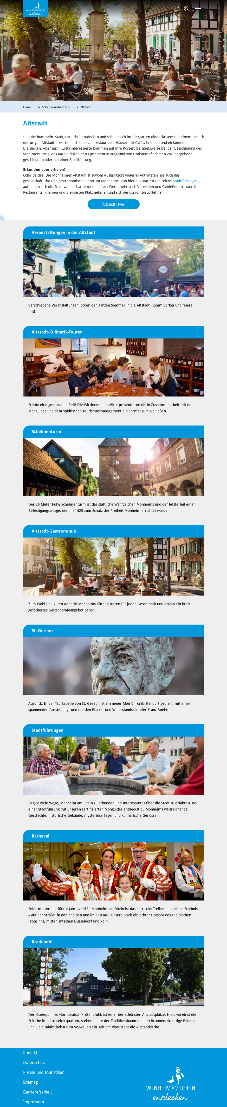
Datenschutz (34, 1062)
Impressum (33, 1101)
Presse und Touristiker (43, 1072)
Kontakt (30, 1052)
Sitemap (30, 1082)
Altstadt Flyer (113, 204)
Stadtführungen (185, 181)
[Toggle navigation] (198, 8)
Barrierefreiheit (37, 1092)
